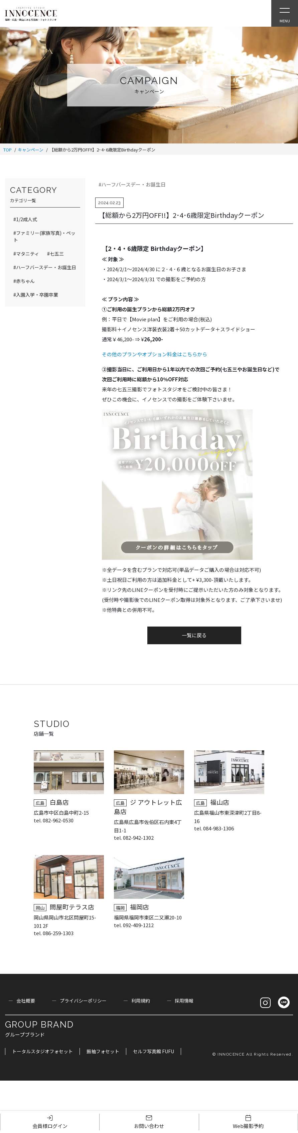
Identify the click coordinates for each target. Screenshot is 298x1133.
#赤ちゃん (24, 281)
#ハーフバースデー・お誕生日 (132, 184)
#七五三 (55, 253)
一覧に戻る (194, 635)
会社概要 (25, 1000)
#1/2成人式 (25, 219)
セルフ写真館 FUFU (153, 1051)
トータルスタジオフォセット (42, 1051)
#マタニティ (26, 253)
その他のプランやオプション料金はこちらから (154, 354)
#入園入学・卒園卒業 (35, 294)
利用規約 (140, 1000)
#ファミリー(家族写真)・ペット (44, 236)
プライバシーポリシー (83, 1000)
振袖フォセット (103, 1051)
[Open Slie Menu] (284, 13)
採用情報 (184, 1000)
